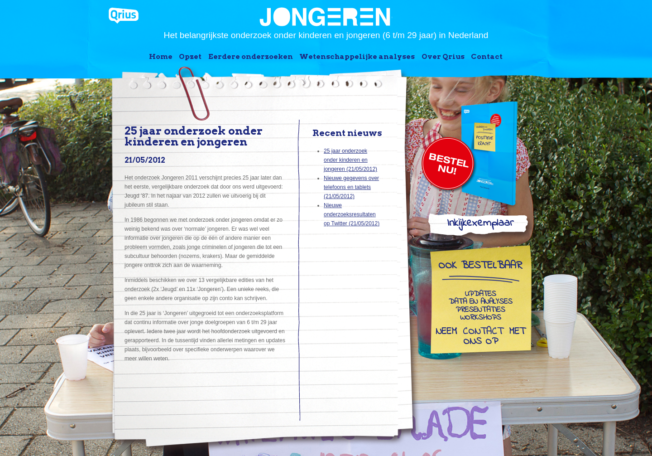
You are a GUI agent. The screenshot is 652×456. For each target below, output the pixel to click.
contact (483, 332)
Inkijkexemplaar (480, 225)
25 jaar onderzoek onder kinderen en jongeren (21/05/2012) (350, 160)
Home (161, 56)
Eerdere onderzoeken (250, 56)
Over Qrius (443, 56)
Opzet (190, 56)
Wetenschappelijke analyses (357, 56)
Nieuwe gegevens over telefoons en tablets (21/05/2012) (351, 187)
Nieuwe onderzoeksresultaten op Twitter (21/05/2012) (351, 214)
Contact (487, 56)
